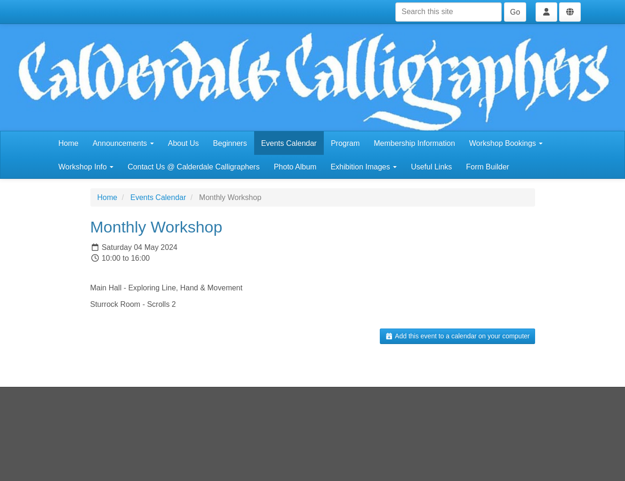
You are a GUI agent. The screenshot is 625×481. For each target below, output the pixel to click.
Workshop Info (85, 167)
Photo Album (295, 167)
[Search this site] (448, 12)
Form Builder (487, 167)
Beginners (230, 143)
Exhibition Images (363, 167)
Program (345, 143)
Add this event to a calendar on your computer (457, 336)
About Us (183, 143)
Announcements (123, 143)
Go (515, 12)
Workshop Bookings (506, 143)
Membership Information (414, 143)
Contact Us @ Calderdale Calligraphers (193, 167)
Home (68, 143)
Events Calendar (289, 143)
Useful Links (431, 167)
